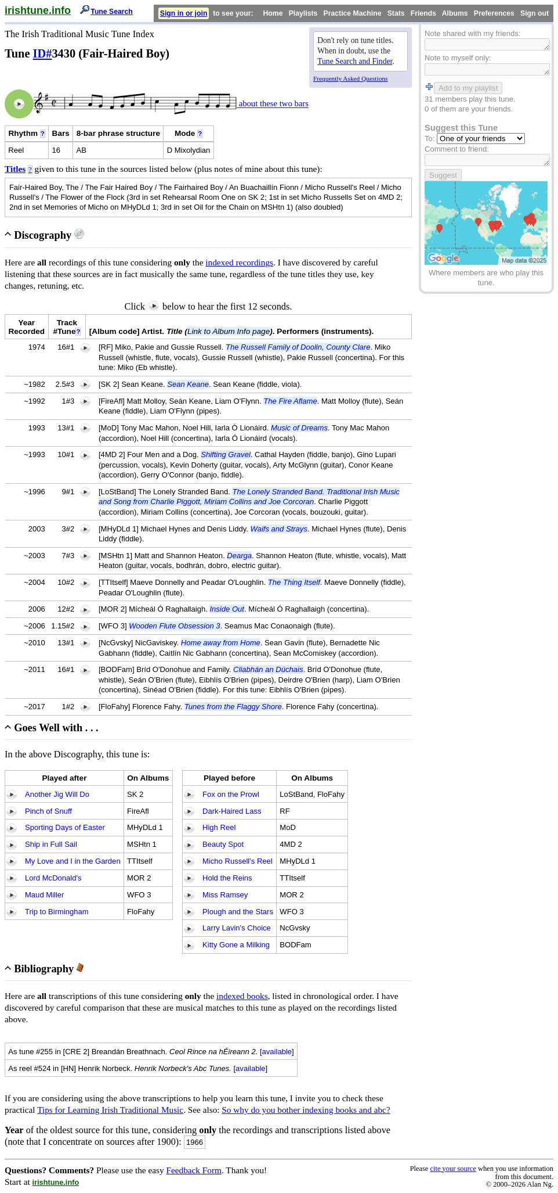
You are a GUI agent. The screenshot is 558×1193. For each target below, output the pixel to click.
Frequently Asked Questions (350, 78)
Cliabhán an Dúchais (268, 669)
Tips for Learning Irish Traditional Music (110, 1110)
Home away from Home (220, 642)
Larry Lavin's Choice (236, 928)
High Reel (218, 827)
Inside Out (226, 609)
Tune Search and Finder (354, 61)
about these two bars (273, 104)
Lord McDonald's (53, 878)
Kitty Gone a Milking (236, 944)
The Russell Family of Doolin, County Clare (298, 347)
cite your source (453, 1169)
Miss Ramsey (225, 894)
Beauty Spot (223, 844)
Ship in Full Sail (51, 844)
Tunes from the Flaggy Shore (233, 706)
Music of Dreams (299, 427)
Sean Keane (188, 384)
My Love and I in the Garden (73, 861)
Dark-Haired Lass (232, 811)
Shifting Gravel (226, 454)
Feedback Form (194, 1170)
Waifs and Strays (279, 528)
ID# (42, 53)
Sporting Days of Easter (65, 827)
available (277, 1051)
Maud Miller (44, 894)
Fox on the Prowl (230, 794)
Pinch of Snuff (48, 811)
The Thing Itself (294, 582)
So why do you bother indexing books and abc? (306, 1110)
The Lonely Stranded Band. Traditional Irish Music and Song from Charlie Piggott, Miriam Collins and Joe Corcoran (249, 496)
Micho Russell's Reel (237, 861)
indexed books (242, 996)
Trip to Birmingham (57, 911)
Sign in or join (184, 13)
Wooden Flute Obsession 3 (174, 625)
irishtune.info (38, 10)
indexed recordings (239, 262)
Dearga (239, 555)
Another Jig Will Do (57, 794)
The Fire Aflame (290, 401)
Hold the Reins (227, 878)
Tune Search (111, 12)
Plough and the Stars (237, 911)
